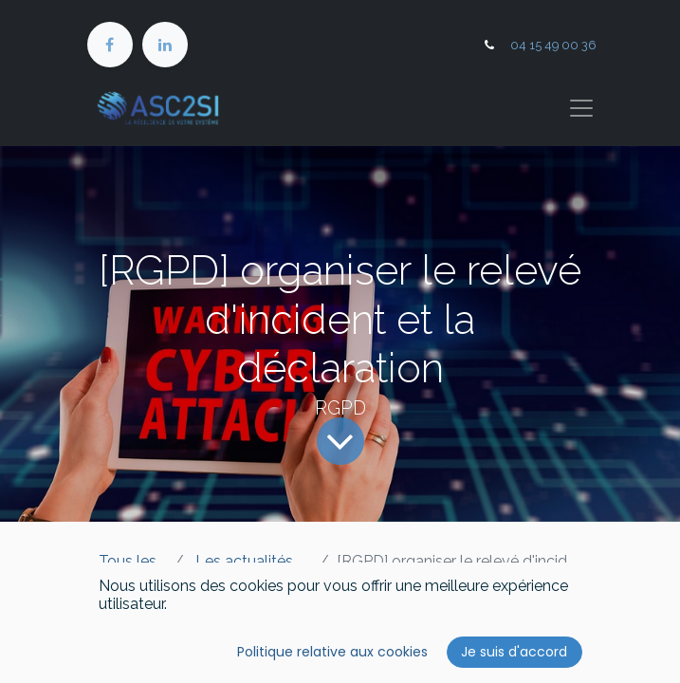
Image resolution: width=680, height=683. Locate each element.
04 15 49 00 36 (553, 45)
